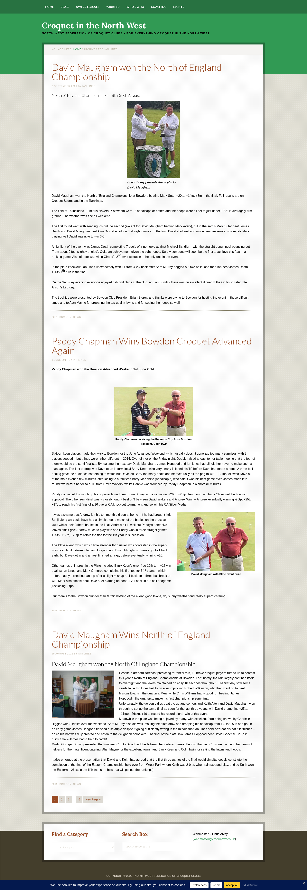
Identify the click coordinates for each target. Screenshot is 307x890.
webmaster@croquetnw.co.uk (214, 839)
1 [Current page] (55, 799)
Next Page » (93, 799)
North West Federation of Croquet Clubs (167, 875)
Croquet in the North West (94, 25)
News (77, 317)
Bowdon (65, 317)
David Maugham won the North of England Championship (137, 72)
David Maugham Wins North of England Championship (131, 639)
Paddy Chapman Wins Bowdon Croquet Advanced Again (152, 345)
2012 (55, 784)
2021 (55, 317)
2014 (55, 610)
